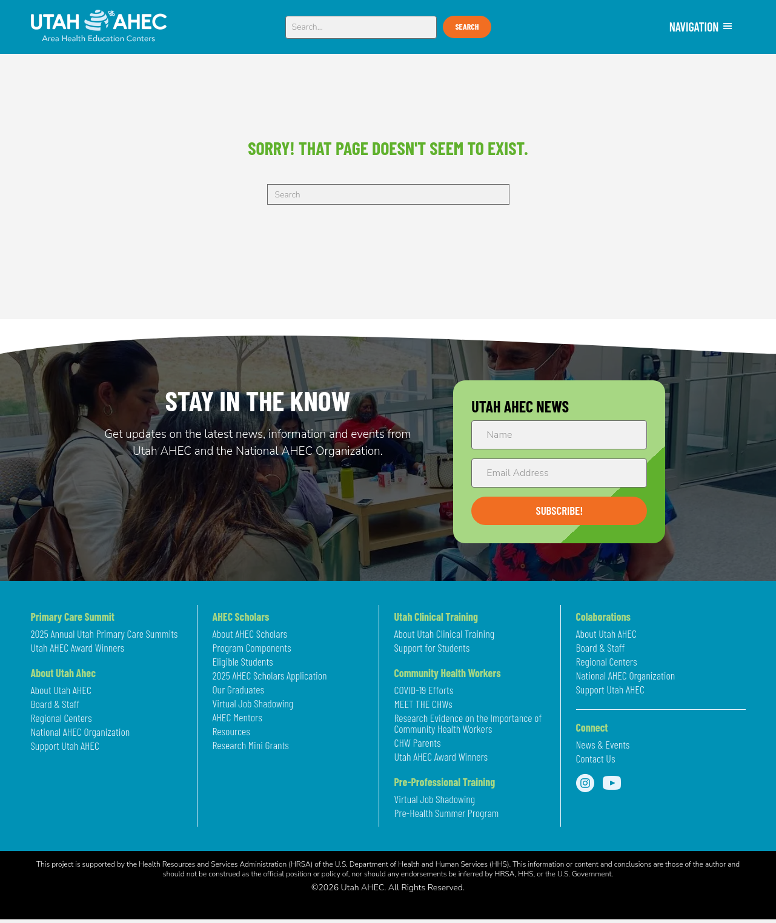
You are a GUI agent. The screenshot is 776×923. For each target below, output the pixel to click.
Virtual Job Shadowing (253, 704)
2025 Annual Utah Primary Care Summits (104, 634)
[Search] (388, 194)
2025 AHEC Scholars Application (270, 676)
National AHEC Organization (80, 732)
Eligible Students (243, 662)
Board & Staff (55, 704)
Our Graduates (238, 690)
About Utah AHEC (61, 690)
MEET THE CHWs (423, 704)
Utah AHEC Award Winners (78, 648)
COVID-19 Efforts (424, 690)
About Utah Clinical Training (444, 634)
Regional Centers (61, 718)
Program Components (252, 648)
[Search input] (361, 27)
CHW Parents (417, 743)
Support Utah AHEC (65, 746)
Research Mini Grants (251, 745)
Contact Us (595, 759)
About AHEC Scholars (250, 634)
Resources (231, 732)
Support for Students (432, 648)
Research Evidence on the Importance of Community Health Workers (468, 723)
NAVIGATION (701, 26)
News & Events (603, 745)
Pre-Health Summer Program (446, 813)
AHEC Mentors (237, 718)
